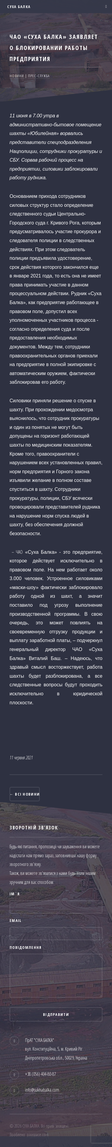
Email (15, 920)
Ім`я (15, 893)
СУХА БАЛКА (18, 6)
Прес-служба (39, 75)
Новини (17, 75)
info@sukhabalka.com (42, 1090)
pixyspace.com (37, 1134)
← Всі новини (25, 794)
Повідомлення (26, 947)
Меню (104, 6)
